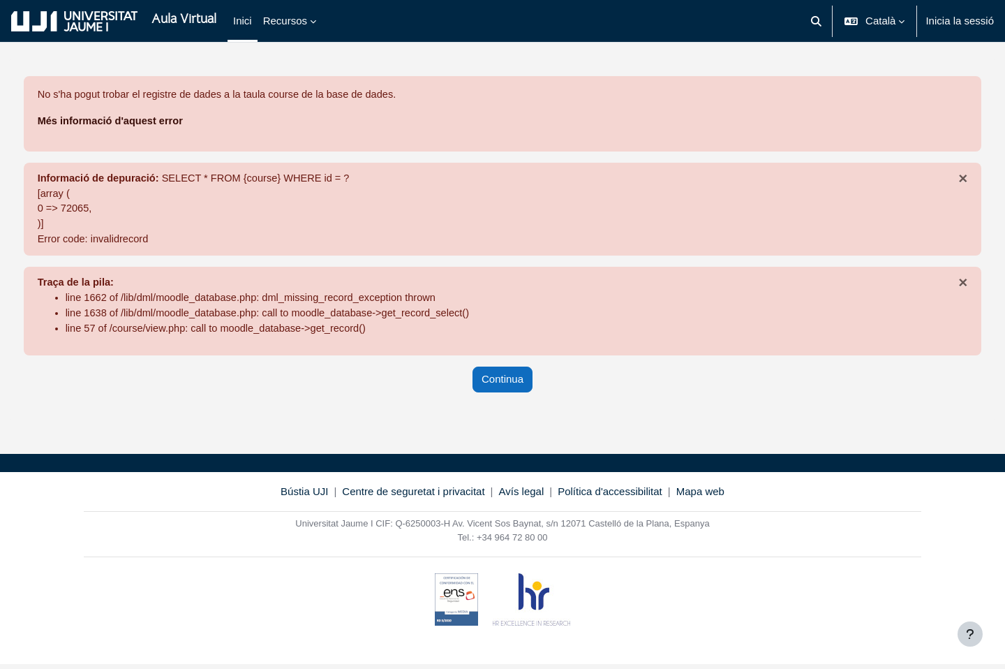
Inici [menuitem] (242, 21)
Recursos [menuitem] (285, 21)
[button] (816, 21)
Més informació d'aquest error (138, 122)
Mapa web (700, 496)
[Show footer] (970, 634)
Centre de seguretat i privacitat (413, 496)
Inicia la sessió (959, 21)
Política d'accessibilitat (610, 496)
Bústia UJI (304, 496)
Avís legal (521, 496)
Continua (502, 384)
